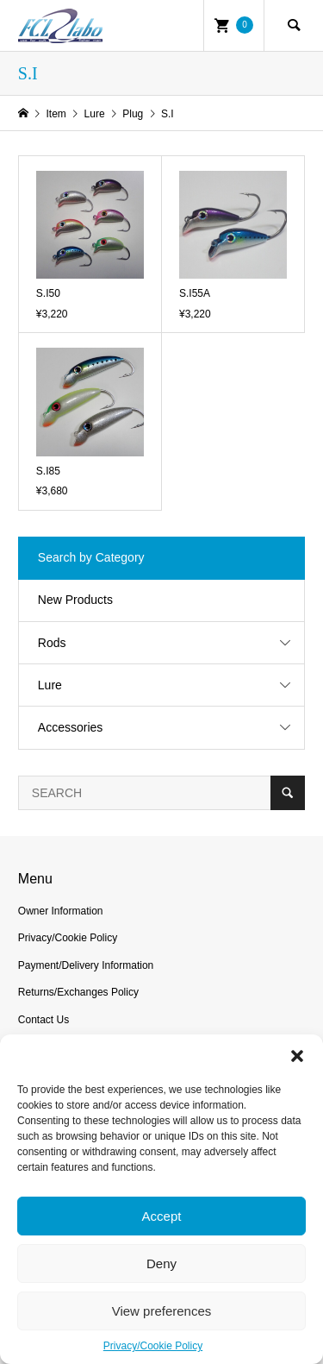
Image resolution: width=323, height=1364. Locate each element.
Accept (162, 1216)
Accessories (70, 727)
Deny (161, 1263)
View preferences (162, 1311)
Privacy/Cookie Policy (152, 1346)
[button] (297, 1056)
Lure (50, 685)
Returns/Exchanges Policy (78, 992)
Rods (52, 643)
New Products (75, 600)
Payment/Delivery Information (85, 965)
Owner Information (60, 911)
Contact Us (43, 1020)
